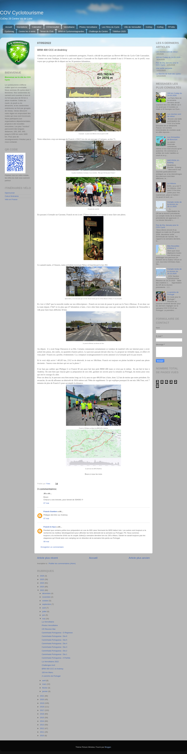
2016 (42, 714)
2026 (42, 576)
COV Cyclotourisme (21, 13)
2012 (42, 728)
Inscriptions (22, 27)
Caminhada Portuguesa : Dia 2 (54, 651)
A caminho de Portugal (51, 676)
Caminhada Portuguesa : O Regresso (57, 633)
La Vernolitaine (48, 622)
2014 (42, 721)
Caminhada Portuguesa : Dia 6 (54, 636)
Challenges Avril (48, 665)
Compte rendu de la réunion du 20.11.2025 (174, 204)
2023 (42, 587)
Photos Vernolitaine (88, 27)
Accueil (8, 27)
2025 (42, 579)
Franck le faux (49, 527)
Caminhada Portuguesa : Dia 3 (54, 647)
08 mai (46, 541)
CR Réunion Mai (48, 629)
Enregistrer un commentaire (52, 547)
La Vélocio (171, 183)
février (45, 688)
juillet (44, 611)
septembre (47, 604)
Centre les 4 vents (27, 31)
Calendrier (36, 27)
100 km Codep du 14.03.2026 (168, 57)
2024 (42, 583)
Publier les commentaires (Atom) (62, 563)
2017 (42, 710)
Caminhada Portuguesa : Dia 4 (54, 643)
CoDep (149, 27)
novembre (46, 597)
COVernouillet (52, 27)
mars (44, 684)
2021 (42, 696)
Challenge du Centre (98, 31)
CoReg (160, 27)
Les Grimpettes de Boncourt (173, 138)
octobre (45, 601)
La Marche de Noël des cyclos (168, 74)
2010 (42, 736)
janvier (45, 691)
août (44, 608)
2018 (42, 707)
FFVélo (171, 27)
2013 (42, 725)
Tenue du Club (46, 31)
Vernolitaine (69, 27)
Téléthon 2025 (119, 31)
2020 (42, 699)
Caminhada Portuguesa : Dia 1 (54, 654)
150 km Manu (47, 672)
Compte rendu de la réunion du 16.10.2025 (174, 271)
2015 (42, 718)
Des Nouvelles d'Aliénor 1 (173, 247)
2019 (42, 703)
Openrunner (10, 193)
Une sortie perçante (164, 68)
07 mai (46, 503)
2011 (42, 732)
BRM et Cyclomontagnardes (71, 31)
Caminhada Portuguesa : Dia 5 (54, 640)
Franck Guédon (50, 511)
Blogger (108, 747)
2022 (42, 590)
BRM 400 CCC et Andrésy (52, 669)
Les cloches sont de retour (167, 52)
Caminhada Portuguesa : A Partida (56, 658)
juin (44, 615)
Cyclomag (9, 31)
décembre (46, 593)
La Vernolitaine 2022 (50, 662)
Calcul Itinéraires (12, 196)
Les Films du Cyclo (110, 27)
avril (44, 680)
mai (44, 619)
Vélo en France (11, 199)
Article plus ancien (139, 557)
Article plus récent (47, 557)
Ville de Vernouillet (132, 27)
